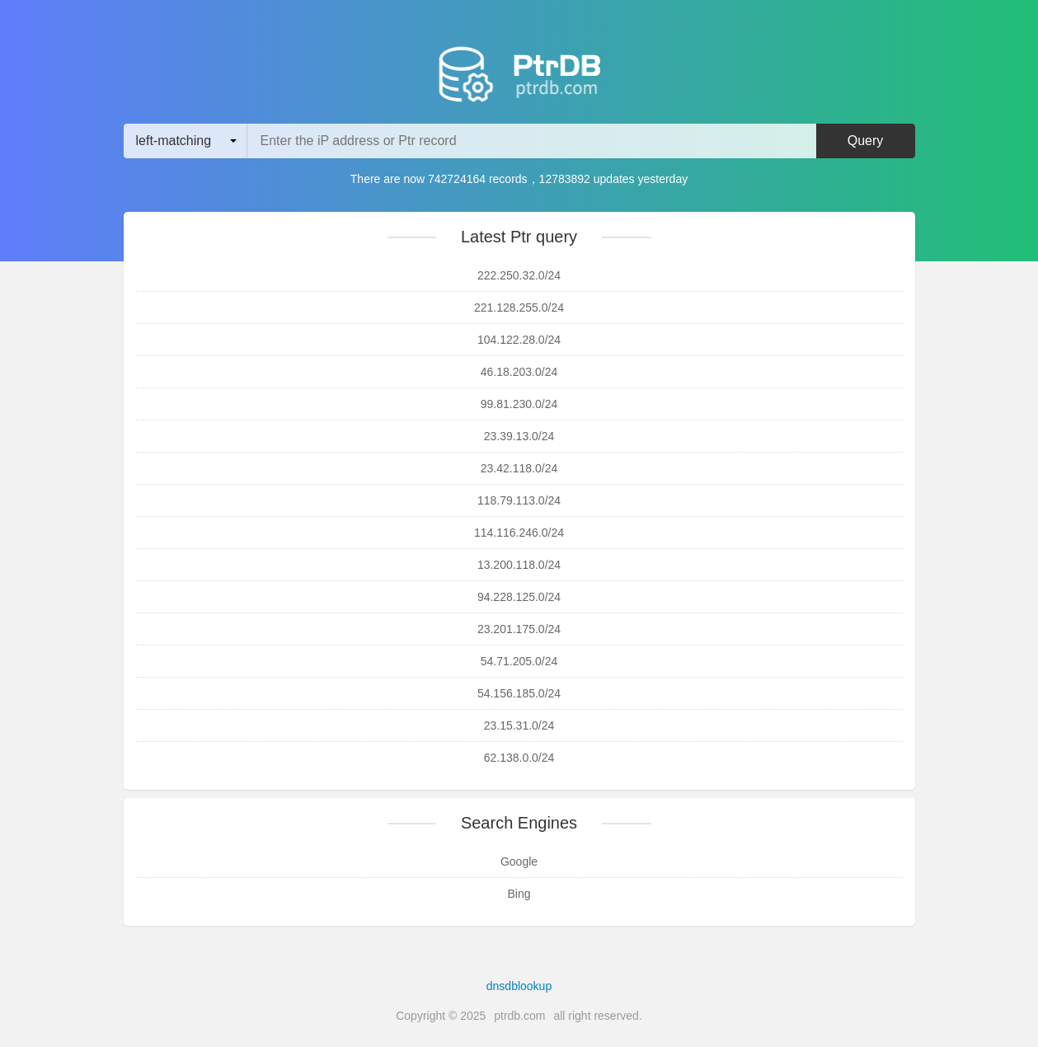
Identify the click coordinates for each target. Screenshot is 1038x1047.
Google (519, 861)
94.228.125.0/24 (519, 596)
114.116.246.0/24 (519, 532)
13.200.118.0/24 (519, 564)
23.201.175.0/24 (519, 629)
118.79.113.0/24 (519, 500)
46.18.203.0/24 (519, 371)
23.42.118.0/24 (519, 468)
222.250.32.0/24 (519, 275)
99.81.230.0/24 (519, 404)
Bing (518, 893)
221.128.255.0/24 (519, 307)
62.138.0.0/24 (519, 757)
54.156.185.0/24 (519, 693)
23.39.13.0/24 (519, 436)
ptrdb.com (519, 1015)
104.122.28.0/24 (519, 339)
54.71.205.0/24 (519, 661)
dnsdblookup (519, 986)
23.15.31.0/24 (519, 725)
